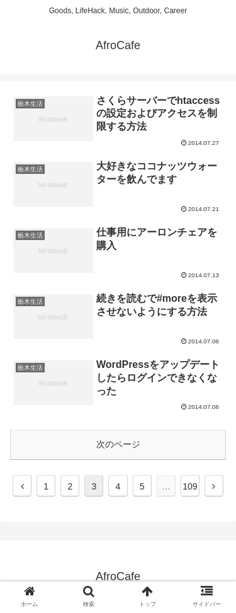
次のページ (118, 444)
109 (190, 486)
